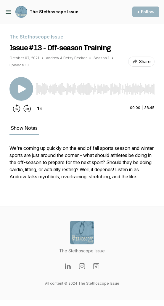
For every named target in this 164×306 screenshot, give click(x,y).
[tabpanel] (82, 166)
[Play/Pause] (21, 89)
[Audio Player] (95, 87)
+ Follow (146, 11)
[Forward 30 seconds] (27, 108)
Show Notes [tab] (24, 128)
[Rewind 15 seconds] (16, 108)
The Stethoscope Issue (54, 11)
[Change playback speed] (40, 108)
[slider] (95, 89)
